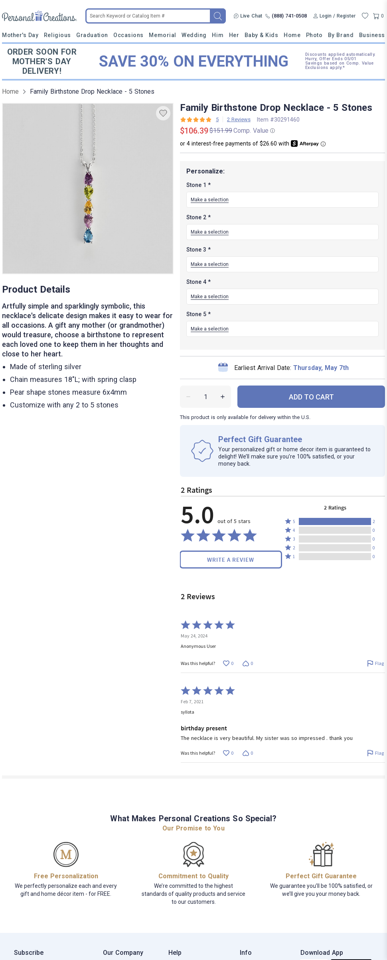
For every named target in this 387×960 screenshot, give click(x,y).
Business (372, 35)
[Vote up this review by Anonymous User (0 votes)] (228, 663)
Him (217, 35)
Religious (57, 35)
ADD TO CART (311, 397)
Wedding (194, 35)
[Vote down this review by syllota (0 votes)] (247, 752)
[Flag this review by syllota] (375, 752)
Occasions (128, 35)
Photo (314, 35)
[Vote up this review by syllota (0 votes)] (228, 752)
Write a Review (230, 559)
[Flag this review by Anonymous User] (375, 663)
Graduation (92, 35)
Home (292, 35)
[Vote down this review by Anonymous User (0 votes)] (247, 663)
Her (234, 35)
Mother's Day (20, 35)
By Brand (340, 35)
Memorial (162, 35)
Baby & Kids (261, 35)
